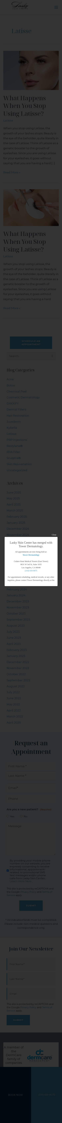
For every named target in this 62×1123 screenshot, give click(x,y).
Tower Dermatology (31, 555)
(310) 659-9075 (31, 571)
